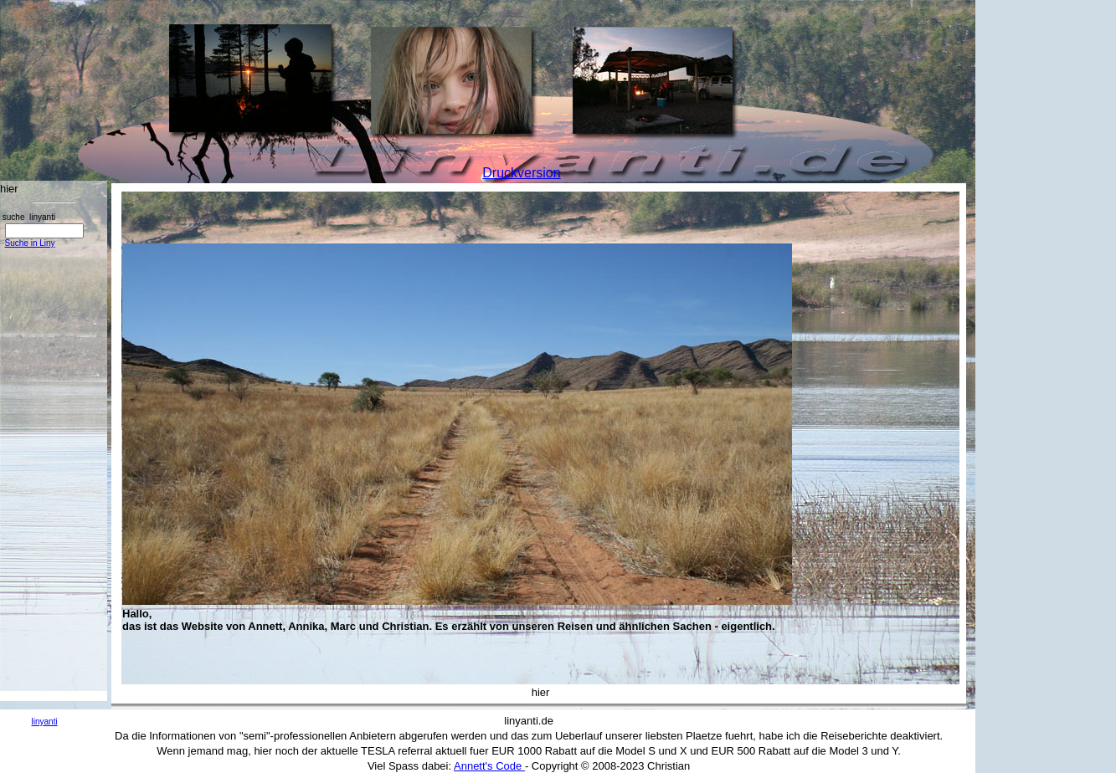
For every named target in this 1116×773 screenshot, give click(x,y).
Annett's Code (489, 766)
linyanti (45, 721)
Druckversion (521, 173)
